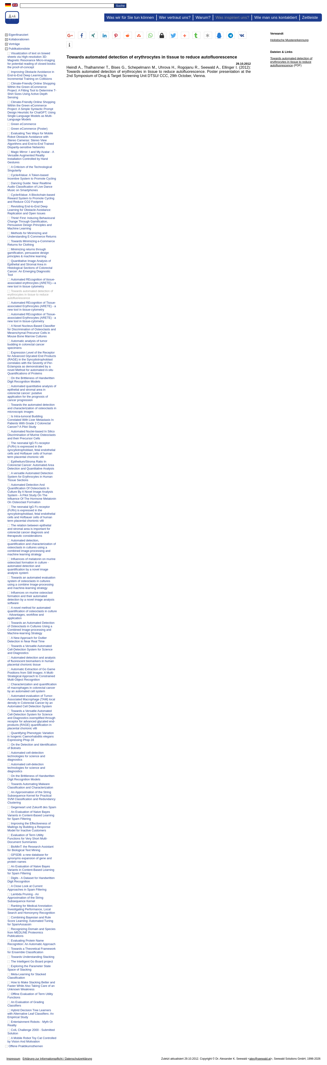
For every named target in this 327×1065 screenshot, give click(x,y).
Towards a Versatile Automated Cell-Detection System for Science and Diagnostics (29, 649)
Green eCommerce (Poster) (29, 128)
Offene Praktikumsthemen (26, 1046)
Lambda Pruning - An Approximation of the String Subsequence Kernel (25, 897)
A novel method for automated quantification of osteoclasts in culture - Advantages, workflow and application (32, 613)
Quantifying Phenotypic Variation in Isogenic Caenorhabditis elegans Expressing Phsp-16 (30, 736)
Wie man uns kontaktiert (275, 17)
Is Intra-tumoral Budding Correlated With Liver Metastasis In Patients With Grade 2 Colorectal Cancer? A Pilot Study (30, 421)
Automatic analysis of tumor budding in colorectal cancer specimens (27, 344)
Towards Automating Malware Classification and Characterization (30, 785)
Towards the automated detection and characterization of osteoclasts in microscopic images (31, 408)
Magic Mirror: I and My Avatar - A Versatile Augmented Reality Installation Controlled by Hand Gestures (30, 157)
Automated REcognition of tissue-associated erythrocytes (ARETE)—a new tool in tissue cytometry (31, 283)
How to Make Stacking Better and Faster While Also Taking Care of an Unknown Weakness (31, 986)
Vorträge (14, 44)
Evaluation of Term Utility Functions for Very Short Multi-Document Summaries (27, 838)
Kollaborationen (19, 39)
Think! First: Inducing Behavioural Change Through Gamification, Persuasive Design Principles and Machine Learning (31, 223)
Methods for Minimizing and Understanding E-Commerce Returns (31, 234)
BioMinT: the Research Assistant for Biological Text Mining (30, 848)
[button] (70, 35)
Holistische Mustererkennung (289, 40)
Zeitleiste (310, 17)
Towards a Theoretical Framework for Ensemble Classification (31, 950)
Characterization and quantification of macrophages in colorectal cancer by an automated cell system (32, 687)
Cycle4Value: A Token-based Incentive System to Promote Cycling (31, 176)
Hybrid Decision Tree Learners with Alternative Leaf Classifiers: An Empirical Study (30, 1013)
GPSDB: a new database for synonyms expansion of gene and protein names (29, 858)
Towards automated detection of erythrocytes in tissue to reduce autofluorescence (30, 294)
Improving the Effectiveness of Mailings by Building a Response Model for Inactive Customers (29, 827)
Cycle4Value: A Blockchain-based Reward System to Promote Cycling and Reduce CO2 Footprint (31, 198)
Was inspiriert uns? (232, 17)
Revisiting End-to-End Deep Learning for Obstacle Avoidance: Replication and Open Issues (29, 210)
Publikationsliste (19, 48)
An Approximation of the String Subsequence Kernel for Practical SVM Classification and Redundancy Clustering (31, 797)
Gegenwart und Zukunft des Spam (33, 807)
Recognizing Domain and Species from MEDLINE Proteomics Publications (31, 932)
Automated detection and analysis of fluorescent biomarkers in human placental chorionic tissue (31, 661)
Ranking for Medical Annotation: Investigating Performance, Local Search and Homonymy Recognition (31, 909)
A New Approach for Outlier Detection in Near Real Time (27, 639)
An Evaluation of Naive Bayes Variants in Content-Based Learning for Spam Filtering (30, 815)
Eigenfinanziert (18, 34)
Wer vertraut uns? (175, 17)
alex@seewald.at (260, 1058)
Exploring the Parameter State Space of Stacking (29, 967)
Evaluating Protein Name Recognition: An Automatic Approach (31, 942)
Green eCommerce (23, 124)
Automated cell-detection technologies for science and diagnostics (26, 756)
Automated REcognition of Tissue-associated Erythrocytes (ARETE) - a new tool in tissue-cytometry (31, 306)
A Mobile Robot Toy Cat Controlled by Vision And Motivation (31, 1039)
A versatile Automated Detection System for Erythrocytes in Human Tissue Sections (30, 476)
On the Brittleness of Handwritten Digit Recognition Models (31, 379)
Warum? (203, 17)
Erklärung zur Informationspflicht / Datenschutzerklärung (57, 1058)
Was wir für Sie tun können (130, 17)
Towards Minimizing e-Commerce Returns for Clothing (31, 242)
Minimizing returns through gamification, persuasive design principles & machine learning (28, 253)
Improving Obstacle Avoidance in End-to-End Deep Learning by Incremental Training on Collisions (30, 75)
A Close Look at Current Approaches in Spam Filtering (26, 887)
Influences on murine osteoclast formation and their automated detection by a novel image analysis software (30, 598)
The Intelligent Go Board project (32, 961)
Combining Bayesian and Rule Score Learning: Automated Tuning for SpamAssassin (30, 921)
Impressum (13, 1058)
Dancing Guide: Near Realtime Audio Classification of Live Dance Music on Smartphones (29, 186)
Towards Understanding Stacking (32, 957)
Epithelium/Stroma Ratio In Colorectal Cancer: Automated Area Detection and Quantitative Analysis (30, 465)
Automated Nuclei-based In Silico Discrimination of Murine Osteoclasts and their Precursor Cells (31, 435)
